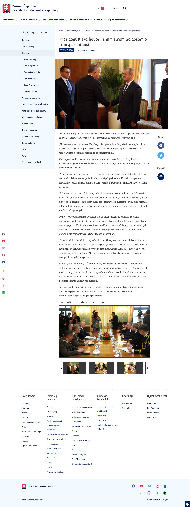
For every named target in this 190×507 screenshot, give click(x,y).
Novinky (25, 53)
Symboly (25, 441)
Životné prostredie (32, 85)
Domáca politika (31, 65)
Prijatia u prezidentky (31, 97)
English (156, 9)
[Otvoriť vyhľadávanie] (165, 9)
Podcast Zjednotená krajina (32, 432)
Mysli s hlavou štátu (29, 446)
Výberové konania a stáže (81, 426)
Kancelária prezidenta (83, 20)
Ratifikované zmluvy (30, 136)
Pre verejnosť (127, 403)
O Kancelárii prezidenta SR (82, 407)
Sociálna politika (31, 91)
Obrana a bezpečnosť (86, 51)
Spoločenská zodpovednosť (82, 464)
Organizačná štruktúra (80, 417)
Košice (74, 445)
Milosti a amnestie (29, 130)
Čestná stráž (101, 416)
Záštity (24, 149)
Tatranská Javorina (79, 450)
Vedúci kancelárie (78, 412)
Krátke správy (28, 46)
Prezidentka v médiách (31, 162)
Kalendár (25, 40)
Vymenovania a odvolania (33, 117)
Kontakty (136, 20)
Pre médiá (126, 408)
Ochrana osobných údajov (81, 440)
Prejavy (24, 427)
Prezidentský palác (79, 454)
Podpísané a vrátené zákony (34, 110)
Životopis (25, 403)
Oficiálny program (54, 20)
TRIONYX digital (161, 500)
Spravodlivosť (29, 78)
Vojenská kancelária (113, 20)
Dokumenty (76, 422)
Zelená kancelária (78, 459)
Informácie (76, 436)
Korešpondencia (28, 143)
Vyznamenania (28, 123)
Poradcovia (26, 417)
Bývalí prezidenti (158, 20)
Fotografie (25, 436)
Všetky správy (30, 59)
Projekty (75, 431)
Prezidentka (30, 20)
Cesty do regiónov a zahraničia (35, 104)
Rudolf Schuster (153, 413)
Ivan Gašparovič (153, 408)
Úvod (61, 31)
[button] (148, 368)
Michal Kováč (152, 417)
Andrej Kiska (152, 403)
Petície (24, 155)
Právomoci (26, 408)
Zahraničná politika (32, 72)
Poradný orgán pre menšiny (32, 422)
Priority (24, 413)
